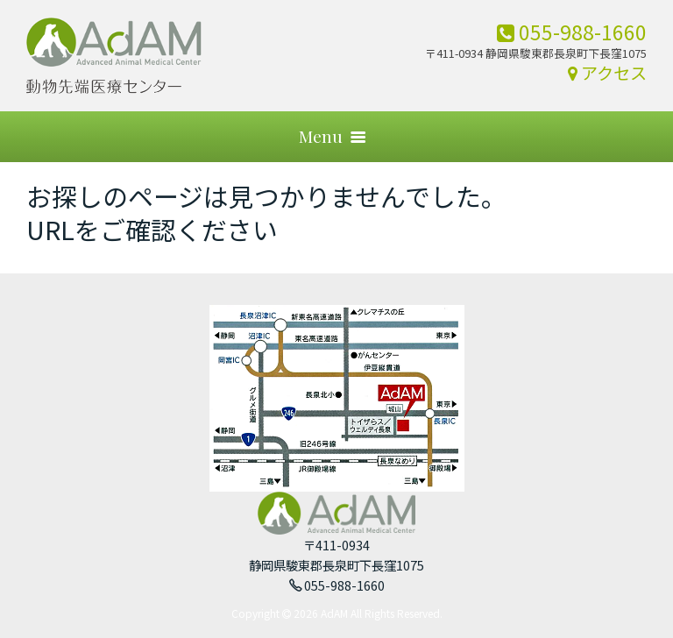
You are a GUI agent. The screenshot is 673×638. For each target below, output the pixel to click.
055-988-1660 (572, 31)
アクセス (607, 72)
